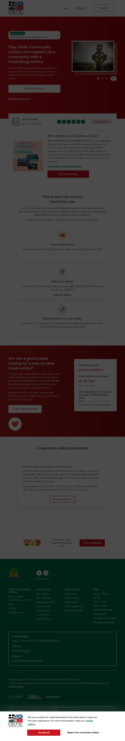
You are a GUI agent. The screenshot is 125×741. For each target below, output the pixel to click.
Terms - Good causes (100, 595)
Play (65, 8)
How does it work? (19, 98)
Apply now (71, 593)
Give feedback (92, 542)
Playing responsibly (103, 622)
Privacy (12, 608)
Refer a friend (44, 618)
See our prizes (62, 294)
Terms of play (100, 605)
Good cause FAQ (74, 606)
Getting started (73, 610)
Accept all (43, 732)
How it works (44, 606)
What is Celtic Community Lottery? (19, 598)
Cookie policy (15, 612)
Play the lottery (34, 88)
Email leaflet (71, 602)
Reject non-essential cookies (83, 732)
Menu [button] (81, 8)
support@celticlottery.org (27, 660)
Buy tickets (43, 593)
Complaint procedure (105, 618)
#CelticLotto (43, 578)
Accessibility (100, 613)
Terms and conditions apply (64, 166)
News (11, 604)
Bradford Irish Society (65, 706)
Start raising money (24, 409)
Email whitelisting (102, 609)
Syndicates (43, 614)
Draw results (43, 610)
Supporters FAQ (45, 602)
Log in (104, 8)
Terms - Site (99, 601)
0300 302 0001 (21, 650)
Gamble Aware (16, 686)
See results (101, 121)
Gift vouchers (44, 597)
